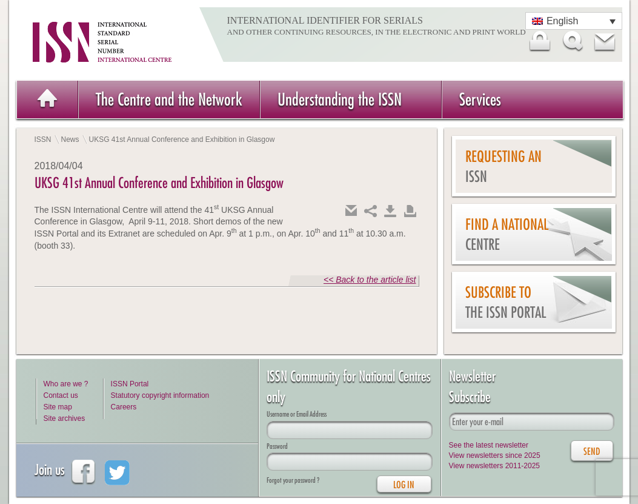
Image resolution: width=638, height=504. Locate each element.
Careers (124, 407)
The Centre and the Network (169, 99)
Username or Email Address (297, 413)
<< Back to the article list (370, 279)
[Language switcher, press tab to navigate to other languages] (573, 21)
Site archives (64, 418)
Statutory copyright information (160, 395)
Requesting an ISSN (503, 166)
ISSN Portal (130, 384)
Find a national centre (506, 234)
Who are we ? (66, 384)
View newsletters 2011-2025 (494, 466)
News (70, 139)
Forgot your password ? (293, 480)
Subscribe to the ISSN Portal (505, 302)
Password (277, 446)
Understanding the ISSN (339, 99)
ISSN (43, 139)
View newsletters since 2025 (494, 455)
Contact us (61, 395)
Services (480, 99)
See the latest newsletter (488, 445)
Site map (58, 407)
